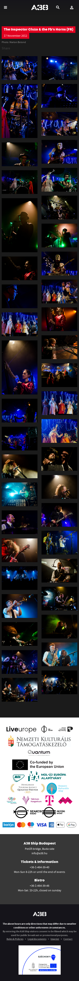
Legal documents (37, 939)
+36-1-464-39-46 (39, 886)
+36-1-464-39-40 (39, 867)
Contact (67, 939)
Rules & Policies (15, 939)
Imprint (55, 939)
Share (6, 48)
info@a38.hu (39, 853)
